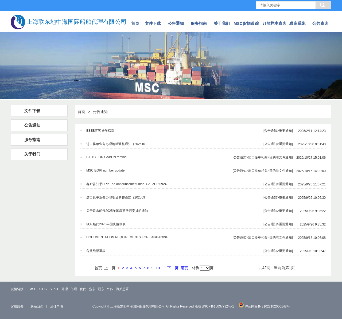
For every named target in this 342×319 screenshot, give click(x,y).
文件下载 (153, 23)
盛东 (92, 289)
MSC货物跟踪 (246, 23)
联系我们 (36, 306)
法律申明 (56, 306)
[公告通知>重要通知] (206, 131)
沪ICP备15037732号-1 (218, 306)
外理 (64, 289)
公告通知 (176, 23)
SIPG (43, 289)
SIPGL (54, 289)
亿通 (74, 289)
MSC (33, 289)
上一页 (109, 268)
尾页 (184, 268)
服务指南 (199, 23)
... (163, 268)
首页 (135, 23)
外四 (110, 289)
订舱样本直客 (274, 23)
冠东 (101, 289)
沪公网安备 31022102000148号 (267, 306)
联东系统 (297, 23)
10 (158, 268)
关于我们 (222, 23)
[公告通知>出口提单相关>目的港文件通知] (206, 157)
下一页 (172, 268)
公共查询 (320, 23)
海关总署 (122, 289)
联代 (83, 289)
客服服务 (17, 306)
